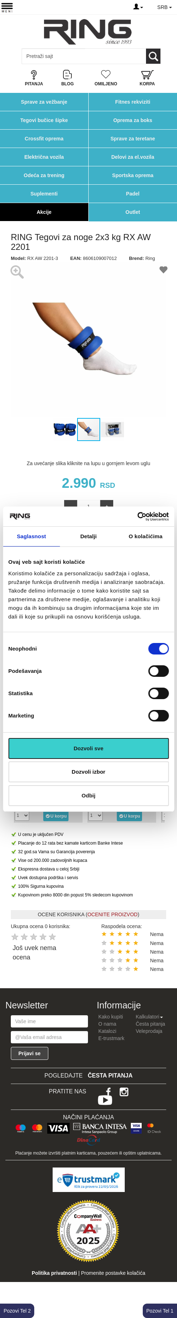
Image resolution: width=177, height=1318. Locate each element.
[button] (17, 339)
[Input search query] (53, 56)
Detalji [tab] (88, 536)
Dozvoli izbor (88, 772)
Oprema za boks (132, 120)
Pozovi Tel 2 (17, 1311)
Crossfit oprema (44, 138)
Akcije (44, 212)
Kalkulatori (149, 1017)
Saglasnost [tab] (31, 536)
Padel (133, 194)
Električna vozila (44, 157)
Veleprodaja (149, 1031)
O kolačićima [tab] (146, 536)
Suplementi (44, 194)
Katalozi (107, 1031)
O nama (107, 1024)
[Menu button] (7, 7)
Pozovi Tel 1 (159, 1311)
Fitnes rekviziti (132, 102)
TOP (168, 1289)
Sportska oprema (132, 175)
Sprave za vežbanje (44, 102)
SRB (164, 7)
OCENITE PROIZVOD (112, 914)
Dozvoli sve (88, 748)
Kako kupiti (110, 1017)
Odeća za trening (44, 175)
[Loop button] (153, 56)
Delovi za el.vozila (132, 157)
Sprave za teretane (132, 138)
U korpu (56, 816)
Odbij (88, 795)
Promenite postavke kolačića (113, 1273)
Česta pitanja (150, 1024)
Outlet (132, 212)
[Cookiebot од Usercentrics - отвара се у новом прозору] (137, 516)
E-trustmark (111, 1038)
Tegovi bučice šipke (44, 120)
